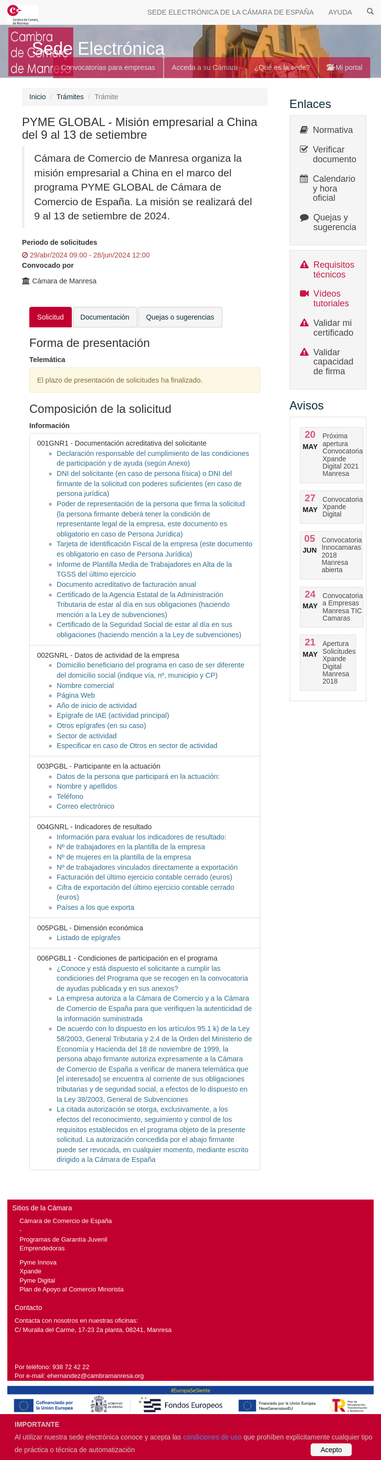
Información (49, 425)
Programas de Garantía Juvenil (63, 1239)
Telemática (47, 360)
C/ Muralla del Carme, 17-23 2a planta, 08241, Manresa (93, 1329)
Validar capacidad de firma (334, 362)
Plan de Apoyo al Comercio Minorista (72, 1289)
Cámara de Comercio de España (66, 1220)
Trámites (70, 97)
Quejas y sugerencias (337, 222)
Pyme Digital (37, 1280)
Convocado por (48, 265)
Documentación (105, 317)
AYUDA (340, 12)
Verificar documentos (337, 154)
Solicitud (50, 317)
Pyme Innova (38, 1262)
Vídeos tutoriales (331, 298)
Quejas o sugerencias (180, 317)
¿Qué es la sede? (282, 67)
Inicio (37, 97)
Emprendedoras (42, 1248)
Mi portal (344, 67)
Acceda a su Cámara (205, 67)
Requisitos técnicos (334, 269)
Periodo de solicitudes (59, 242)
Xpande (31, 1271)
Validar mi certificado (334, 328)
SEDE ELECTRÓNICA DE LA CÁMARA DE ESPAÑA (231, 12)
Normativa (333, 130)
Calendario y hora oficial (334, 188)
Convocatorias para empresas (108, 67)
